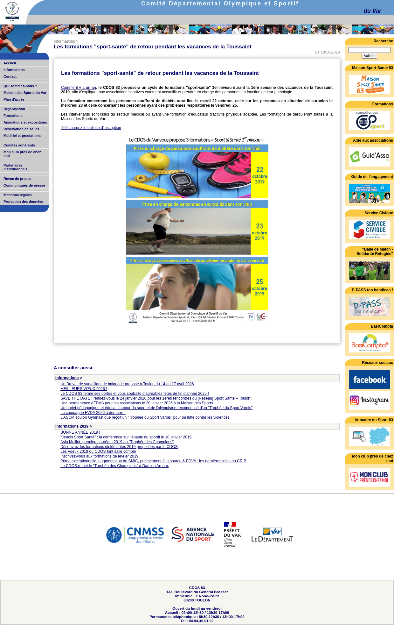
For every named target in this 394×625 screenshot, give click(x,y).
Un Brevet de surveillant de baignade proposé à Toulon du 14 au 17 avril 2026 (127, 384)
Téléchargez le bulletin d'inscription (91, 127)
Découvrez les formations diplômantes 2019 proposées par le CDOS (119, 446)
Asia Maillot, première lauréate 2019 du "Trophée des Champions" (117, 442)
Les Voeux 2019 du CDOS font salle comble (98, 451)
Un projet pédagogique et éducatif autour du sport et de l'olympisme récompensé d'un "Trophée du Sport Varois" (156, 408)
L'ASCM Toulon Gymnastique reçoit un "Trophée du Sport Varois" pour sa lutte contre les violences (145, 417)
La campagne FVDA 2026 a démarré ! (93, 412)
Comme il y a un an (78, 87)
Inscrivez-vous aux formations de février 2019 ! (100, 456)
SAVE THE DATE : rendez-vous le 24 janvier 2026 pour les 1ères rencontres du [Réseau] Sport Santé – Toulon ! (156, 398)
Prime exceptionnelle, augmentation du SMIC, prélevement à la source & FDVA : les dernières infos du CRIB (153, 461)
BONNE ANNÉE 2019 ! (80, 432)
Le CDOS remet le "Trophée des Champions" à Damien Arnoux (114, 466)
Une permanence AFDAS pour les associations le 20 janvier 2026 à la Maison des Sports (136, 403)
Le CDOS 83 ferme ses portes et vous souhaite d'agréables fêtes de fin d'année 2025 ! (134, 393)
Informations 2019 (71, 426)
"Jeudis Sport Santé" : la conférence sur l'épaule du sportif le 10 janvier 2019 (125, 437)
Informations (64, 41)
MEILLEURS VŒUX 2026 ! (83, 389)
